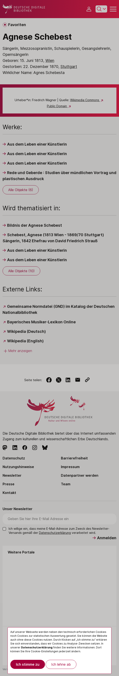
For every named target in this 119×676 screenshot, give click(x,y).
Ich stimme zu (27, 664)
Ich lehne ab (61, 664)
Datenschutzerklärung (37, 647)
